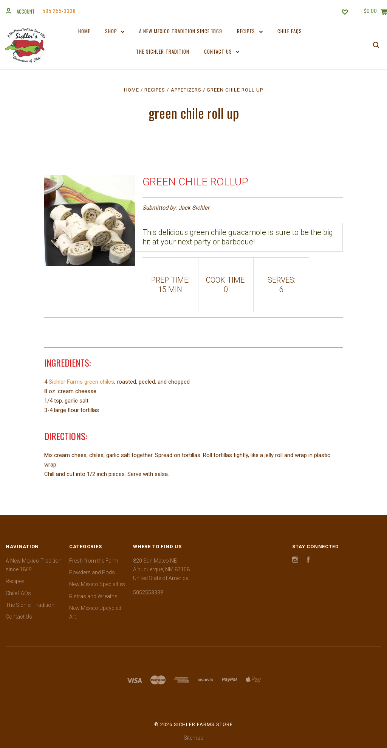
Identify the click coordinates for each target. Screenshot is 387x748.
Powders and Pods (92, 572)
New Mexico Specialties (97, 584)
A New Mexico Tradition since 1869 (180, 31)
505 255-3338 (59, 10)
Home (84, 31)
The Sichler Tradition (162, 51)
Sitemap (193, 738)
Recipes (250, 31)
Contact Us (222, 51)
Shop (115, 31)
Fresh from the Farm (93, 561)
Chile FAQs (289, 31)
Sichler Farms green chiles (81, 381)
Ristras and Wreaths (93, 596)
